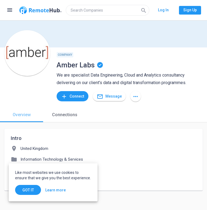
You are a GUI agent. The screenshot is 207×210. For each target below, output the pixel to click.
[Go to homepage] (40, 10)
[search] (107, 10)
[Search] (143, 10)
